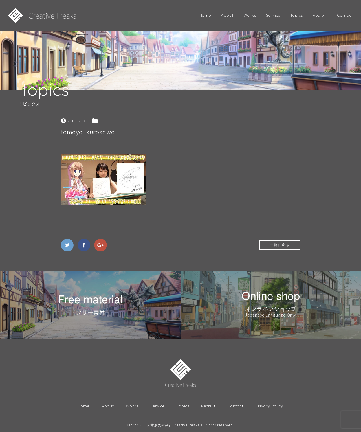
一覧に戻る (280, 245)
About (227, 15)
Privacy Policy (269, 406)
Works (249, 15)
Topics (296, 15)
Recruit (320, 15)
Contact (345, 15)
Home (205, 15)
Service (273, 15)
